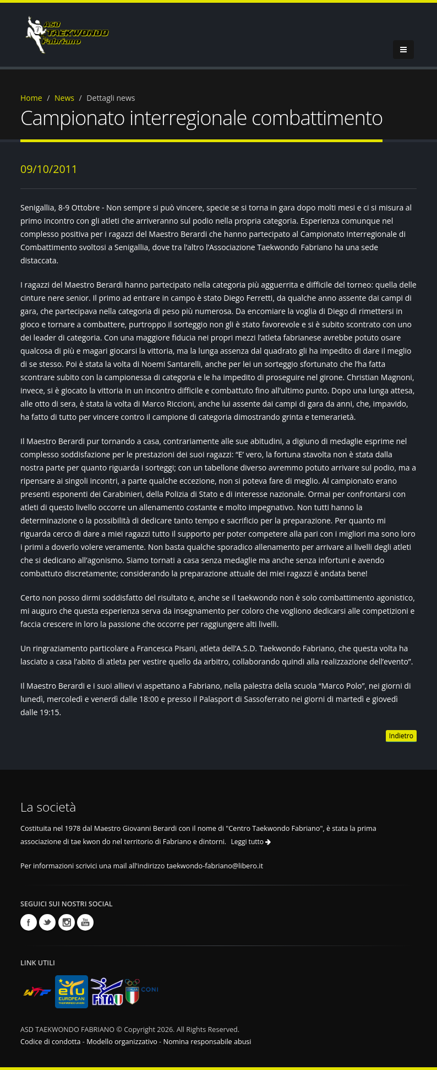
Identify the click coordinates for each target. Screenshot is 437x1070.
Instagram (66, 922)
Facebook (28, 922)
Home (31, 98)
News (64, 98)
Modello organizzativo (121, 1041)
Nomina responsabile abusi (207, 1041)
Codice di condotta (50, 1041)
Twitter (47, 922)
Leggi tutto (251, 841)
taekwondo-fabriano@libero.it (215, 866)
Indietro (401, 736)
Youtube (85, 922)
